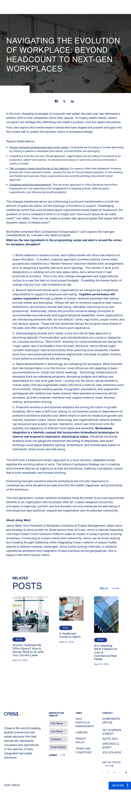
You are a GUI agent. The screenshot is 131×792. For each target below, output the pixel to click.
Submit (53, 755)
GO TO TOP (118, 785)
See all (104, 588)
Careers (82, 732)
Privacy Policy (81, 740)
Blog (19, 639)
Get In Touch (111, 763)
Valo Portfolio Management (85, 722)
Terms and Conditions (83, 750)
